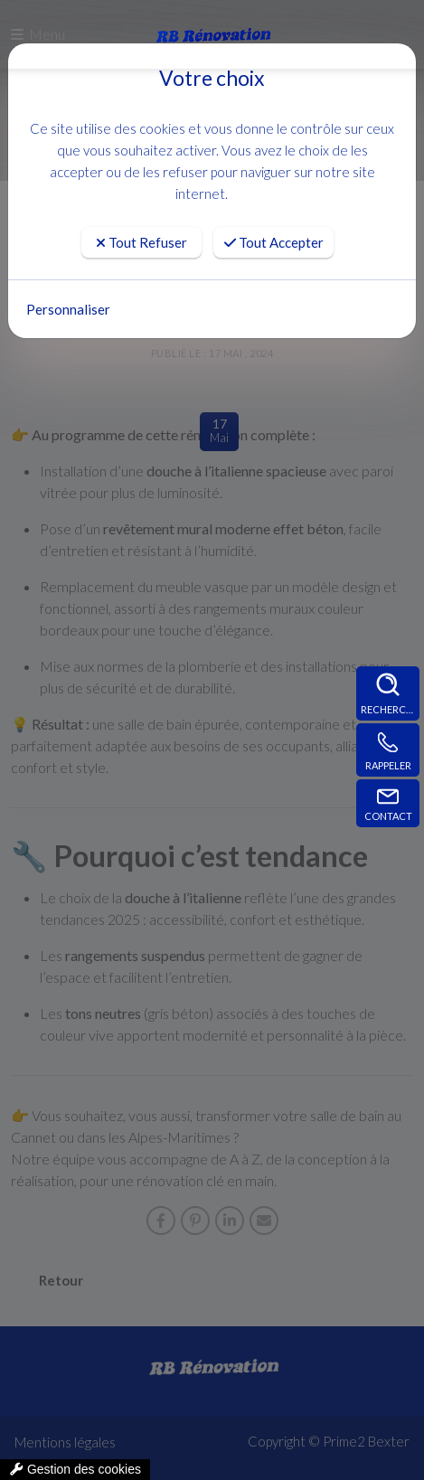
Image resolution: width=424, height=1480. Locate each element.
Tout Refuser (141, 242)
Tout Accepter (274, 242)
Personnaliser (68, 309)
